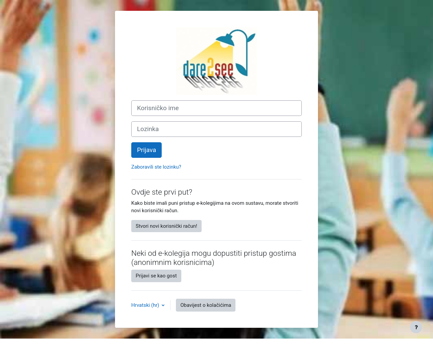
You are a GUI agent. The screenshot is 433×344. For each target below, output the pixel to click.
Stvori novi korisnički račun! (166, 226)
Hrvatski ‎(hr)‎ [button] (145, 305)
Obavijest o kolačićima (205, 305)
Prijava (146, 150)
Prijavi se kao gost (156, 276)
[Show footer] (416, 327)
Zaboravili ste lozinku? (156, 167)
